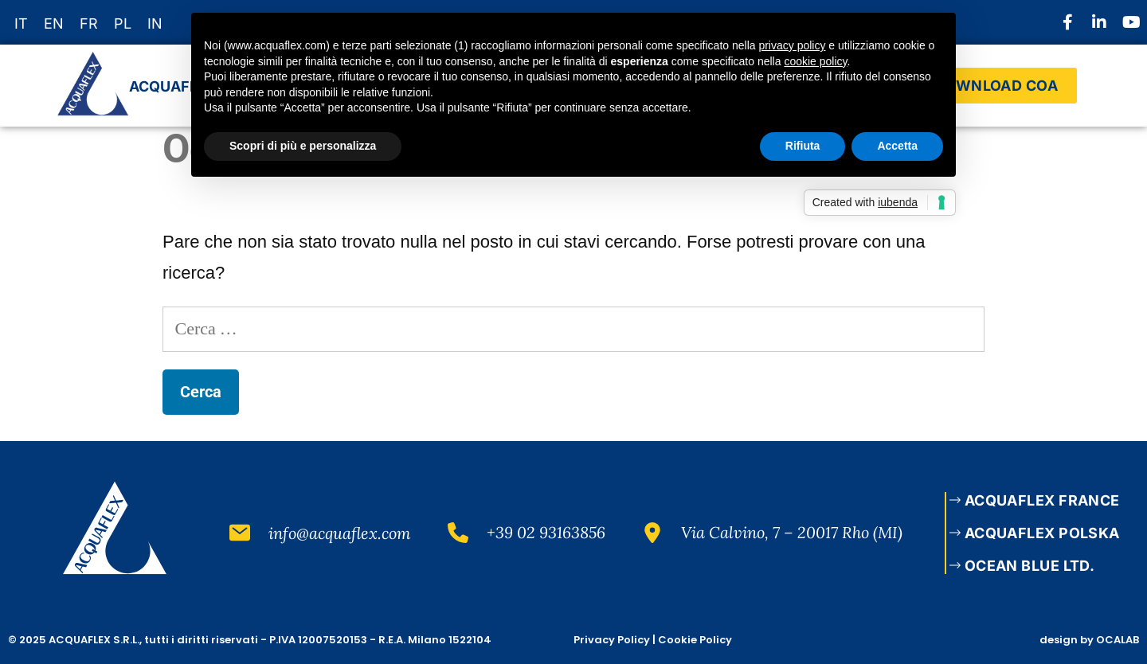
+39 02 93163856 (546, 532)
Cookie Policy (695, 639)
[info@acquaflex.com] (239, 532)
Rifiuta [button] (802, 145)
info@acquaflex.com (339, 533)
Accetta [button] (897, 145)
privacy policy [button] (791, 45)
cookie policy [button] (815, 61)
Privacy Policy (612, 639)
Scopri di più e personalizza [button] (302, 145)
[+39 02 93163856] (458, 532)
